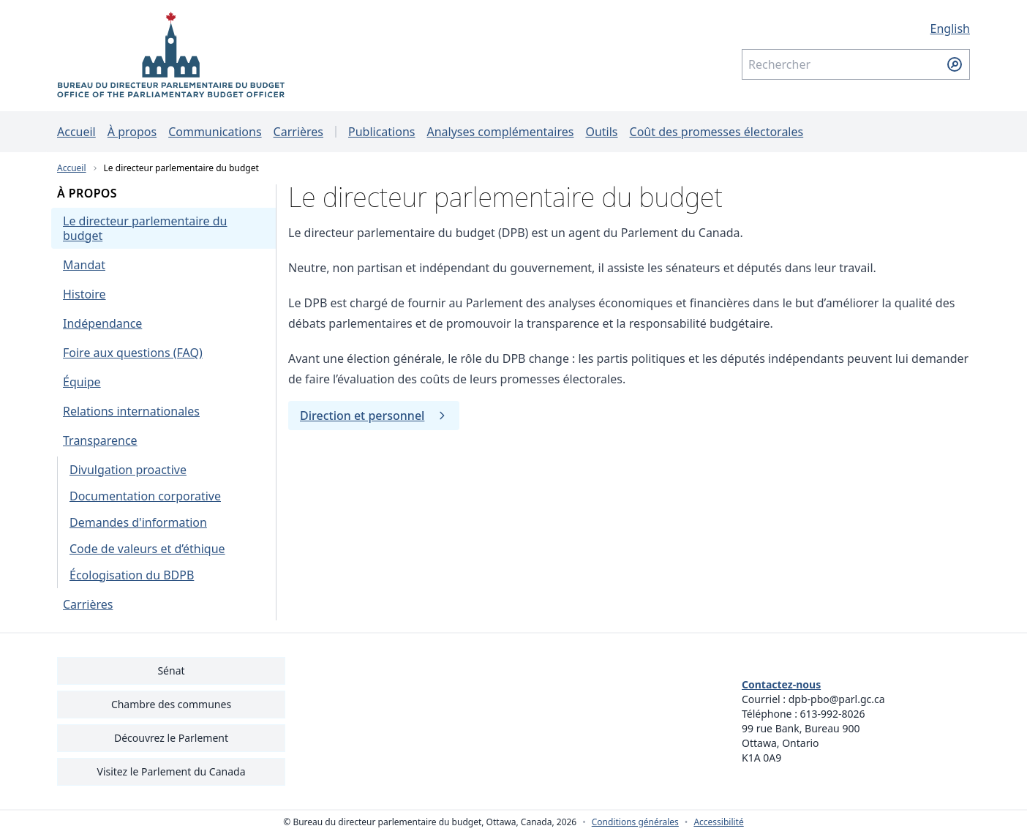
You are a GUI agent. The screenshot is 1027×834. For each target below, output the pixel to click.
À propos (132, 132)
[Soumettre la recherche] (954, 64)
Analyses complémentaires (499, 132)
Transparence (100, 440)
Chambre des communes (171, 704)
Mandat (84, 265)
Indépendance (102, 323)
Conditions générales (635, 822)
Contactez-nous (781, 684)
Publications (381, 132)
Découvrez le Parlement (171, 738)
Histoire (84, 294)
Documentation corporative (145, 496)
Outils (601, 132)
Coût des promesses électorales (717, 132)
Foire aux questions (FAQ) (133, 353)
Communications (214, 132)
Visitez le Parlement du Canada (171, 771)
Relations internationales (131, 411)
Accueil (76, 132)
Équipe (82, 382)
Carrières (298, 132)
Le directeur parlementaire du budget (181, 168)
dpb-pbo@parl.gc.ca (837, 699)
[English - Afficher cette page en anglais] (856, 28)
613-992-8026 (832, 714)
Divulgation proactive (128, 470)
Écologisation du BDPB (131, 575)
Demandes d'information (138, 522)
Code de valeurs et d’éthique (147, 549)
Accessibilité (718, 822)
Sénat (170, 670)
